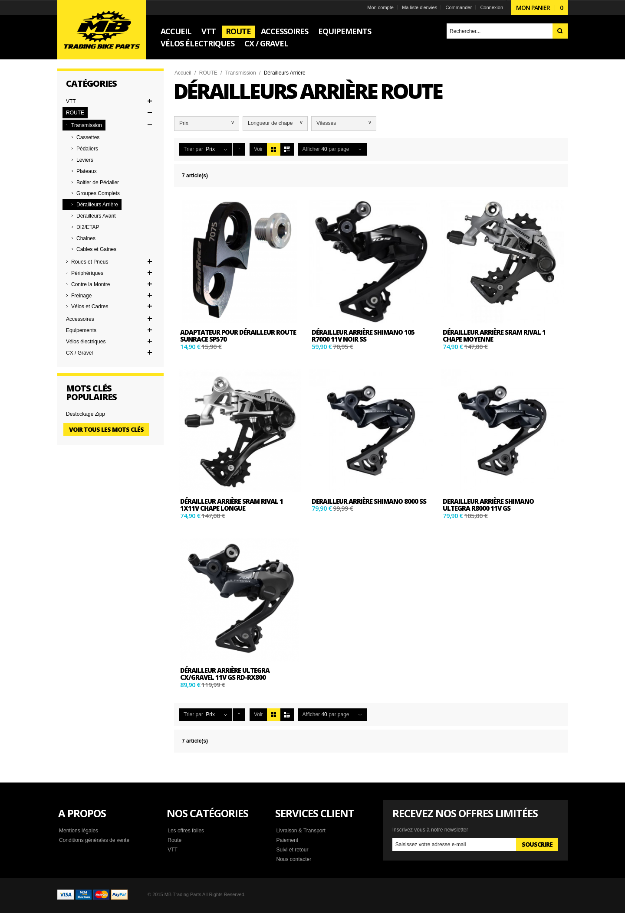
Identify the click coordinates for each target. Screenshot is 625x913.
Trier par (193, 149)
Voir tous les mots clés (106, 429)
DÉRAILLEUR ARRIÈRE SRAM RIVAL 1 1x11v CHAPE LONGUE (231, 505)
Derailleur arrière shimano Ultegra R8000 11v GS (488, 505)
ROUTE (208, 73)
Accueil (182, 73)
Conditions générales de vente (94, 840)
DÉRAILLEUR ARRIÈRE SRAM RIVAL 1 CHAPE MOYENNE (494, 336)
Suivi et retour (292, 850)
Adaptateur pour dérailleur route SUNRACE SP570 (238, 336)
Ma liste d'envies (419, 7)
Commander (459, 7)
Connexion (491, 7)
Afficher (311, 149)
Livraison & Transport (300, 831)
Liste (287, 149)
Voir (258, 149)
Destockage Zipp (85, 414)
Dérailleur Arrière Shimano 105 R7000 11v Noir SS (363, 336)
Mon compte (380, 7)
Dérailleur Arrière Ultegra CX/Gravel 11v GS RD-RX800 (225, 674)
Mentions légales (78, 831)
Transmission (240, 73)
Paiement (287, 840)
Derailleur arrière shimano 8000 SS (369, 501)
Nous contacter (293, 859)
